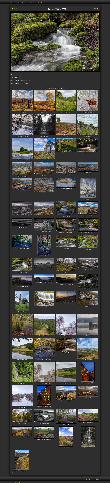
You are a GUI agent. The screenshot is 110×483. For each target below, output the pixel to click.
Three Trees (44, 269)
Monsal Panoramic (44, 335)
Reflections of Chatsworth (66, 383)
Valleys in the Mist (22, 227)
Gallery (20, 2)
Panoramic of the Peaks (66, 188)
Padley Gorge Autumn (87, 153)
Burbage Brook (66, 216)
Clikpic (20, 482)
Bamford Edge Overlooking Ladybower (22, 214)
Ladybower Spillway (44, 423)
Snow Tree (87, 199)
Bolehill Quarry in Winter (22, 136)
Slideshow (40, 2)
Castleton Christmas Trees (44, 406)
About (30, 2)
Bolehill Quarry (66, 272)
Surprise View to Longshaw (44, 439)
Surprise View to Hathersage (22, 436)
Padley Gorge (66, 352)
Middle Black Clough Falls (44, 231)
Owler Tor (65, 136)
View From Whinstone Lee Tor (22, 470)
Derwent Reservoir (66, 401)
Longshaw (44, 192)
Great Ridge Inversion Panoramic (44, 282)
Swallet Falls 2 (87, 447)
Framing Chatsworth (22, 359)
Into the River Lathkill (22, 272)
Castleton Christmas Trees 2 (88, 382)
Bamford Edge (88, 172)
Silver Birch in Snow (66, 335)
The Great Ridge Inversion (22, 286)
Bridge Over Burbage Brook (44, 359)
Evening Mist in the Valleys (66, 284)
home (12, 2)
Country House (22, 383)
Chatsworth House (22, 176)
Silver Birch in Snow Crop (44, 383)
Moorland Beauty (88, 215)
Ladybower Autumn (44, 216)
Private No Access (66, 112)
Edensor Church (22, 312)
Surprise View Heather (88, 422)
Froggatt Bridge (22, 423)
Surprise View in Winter (66, 174)
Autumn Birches (44, 112)
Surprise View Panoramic (88, 359)
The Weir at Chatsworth (22, 159)
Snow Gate (22, 407)
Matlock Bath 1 (88, 269)
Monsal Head (66, 153)
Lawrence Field (44, 159)
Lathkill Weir (66, 248)
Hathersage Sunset (66, 303)
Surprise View (22, 112)
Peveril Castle (87, 136)
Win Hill (44, 175)
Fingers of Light (88, 397)
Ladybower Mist (88, 335)
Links (88, 479)
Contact (97, 479)
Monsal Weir (44, 306)
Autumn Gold (88, 306)
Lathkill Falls (88, 249)
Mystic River (66, 424)
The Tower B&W (44, 136)
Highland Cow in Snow (88, 112)
